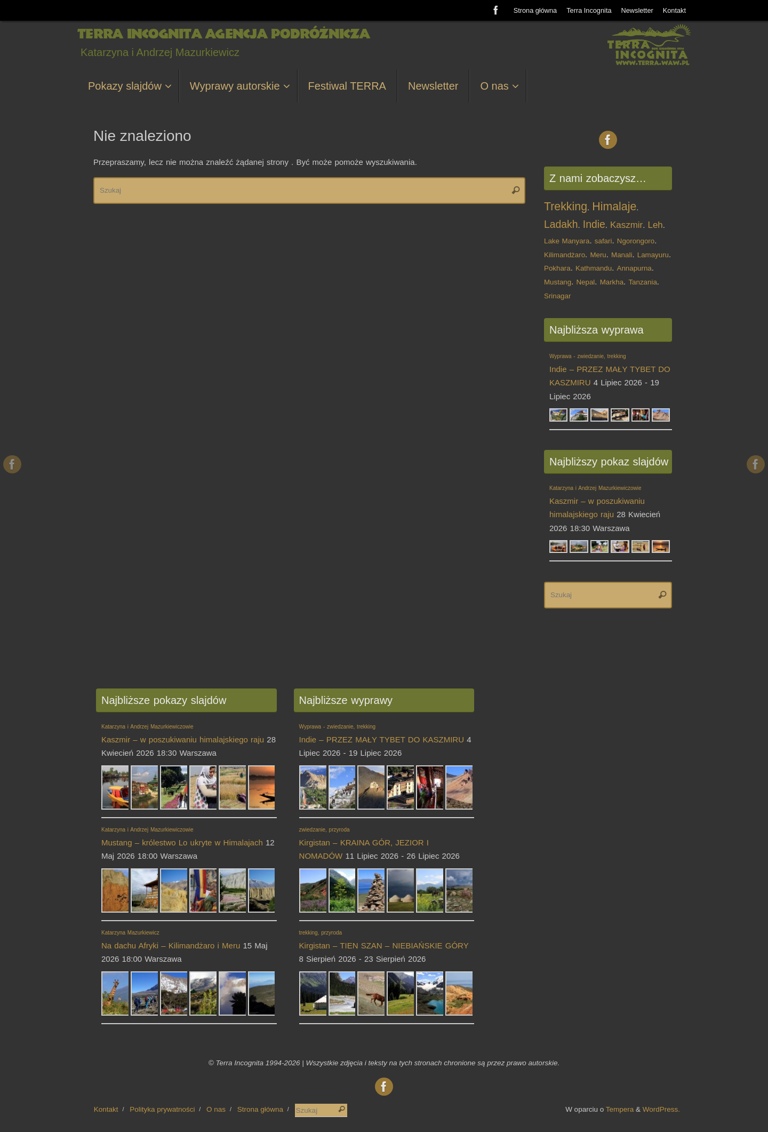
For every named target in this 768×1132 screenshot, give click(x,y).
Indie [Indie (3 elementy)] (594, 224)
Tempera (620, 1109)
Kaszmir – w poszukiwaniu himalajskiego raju (597, 502)
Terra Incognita (588, 10)
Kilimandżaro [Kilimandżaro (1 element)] (564, 255)
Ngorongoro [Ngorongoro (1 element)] (635, 241)
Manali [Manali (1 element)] (621, 255)
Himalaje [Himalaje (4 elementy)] (614, 206)
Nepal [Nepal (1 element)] (585, 282)
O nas (216, 1109)
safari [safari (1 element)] (603, 241)
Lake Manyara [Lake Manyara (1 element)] (566, 241)
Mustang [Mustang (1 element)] (557, 282)
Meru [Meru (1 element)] (598, 255)
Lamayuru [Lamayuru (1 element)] (653, 255)
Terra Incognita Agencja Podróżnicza (223, 34)
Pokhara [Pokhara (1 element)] (557, 268)
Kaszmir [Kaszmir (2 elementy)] (626, 225)
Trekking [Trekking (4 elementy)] (565, 206)
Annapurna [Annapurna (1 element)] (634, 268)
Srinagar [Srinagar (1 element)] (557, 296)
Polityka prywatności (162, 1109)
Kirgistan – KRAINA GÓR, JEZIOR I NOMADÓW (364, 843)
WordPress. (661, 1109)
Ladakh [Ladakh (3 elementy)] (561, 224)
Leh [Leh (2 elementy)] (655, 225)
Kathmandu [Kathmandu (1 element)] (593, 268)
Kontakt (674, 10)
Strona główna (535, 10)
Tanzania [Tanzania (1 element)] (642, 282)
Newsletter (637, 10)
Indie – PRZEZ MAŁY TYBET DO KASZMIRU (609, 370)
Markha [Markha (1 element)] (611, 282)
